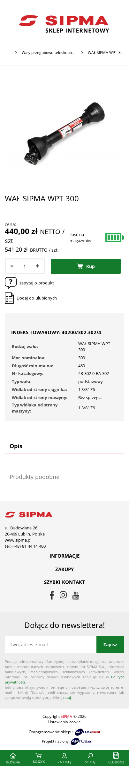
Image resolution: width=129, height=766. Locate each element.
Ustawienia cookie (64, 722)
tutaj (67, 697)
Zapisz (110, 644)
